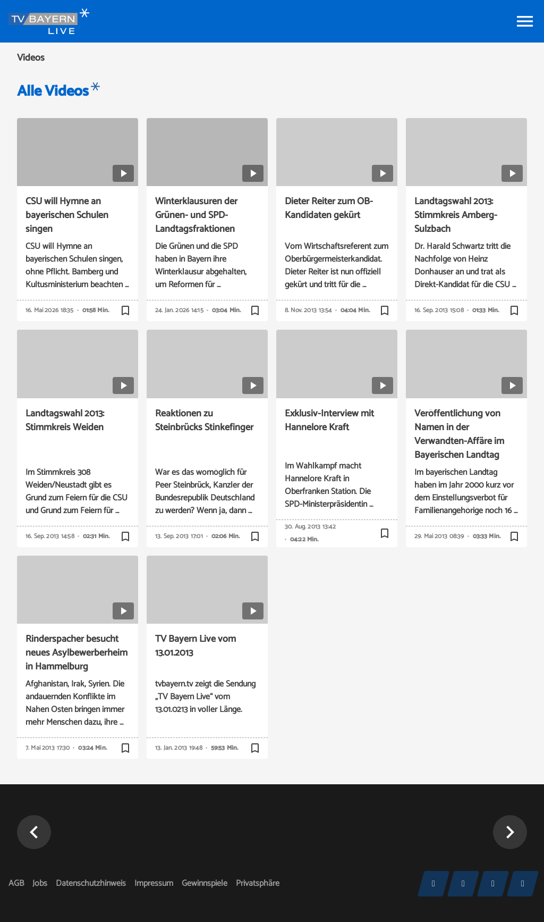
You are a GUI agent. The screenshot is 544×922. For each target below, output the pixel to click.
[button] (34, 832)
